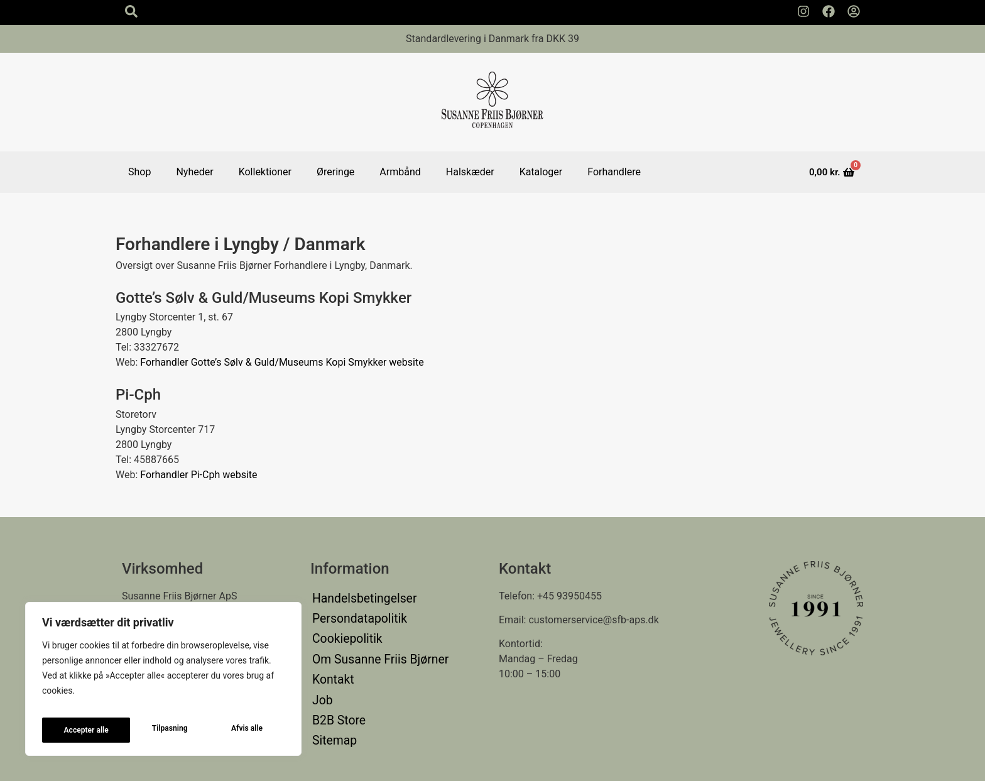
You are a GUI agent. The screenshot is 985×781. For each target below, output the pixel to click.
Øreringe (335, 172)
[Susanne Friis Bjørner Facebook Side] (828, 11)
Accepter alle (241, 730)
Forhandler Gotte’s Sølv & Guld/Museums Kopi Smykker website (281, 362)
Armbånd (399, 172)
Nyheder (194, 172)
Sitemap (330, 701)
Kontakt (329, 656)
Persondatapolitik (351, 611)
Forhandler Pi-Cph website (198, 475)
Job (320, 671)
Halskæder (470, 172)
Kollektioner (265, 172)
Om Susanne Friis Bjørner (368, 641)
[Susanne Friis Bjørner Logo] (492, 102)
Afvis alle (158, 730)
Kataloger (541, 172)
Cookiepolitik (341, 626)
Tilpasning (80, 730)
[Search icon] (131, 11)
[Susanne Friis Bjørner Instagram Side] (803, 11)
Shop (139, 172)
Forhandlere (614, 172)
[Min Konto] (853, 11)
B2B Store (334, 686)
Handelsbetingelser (355, 596)
